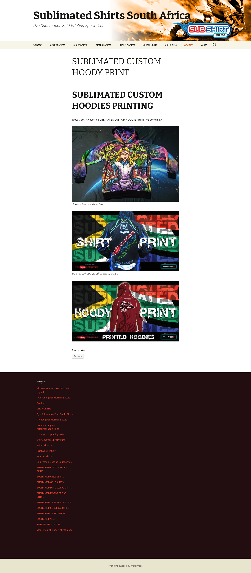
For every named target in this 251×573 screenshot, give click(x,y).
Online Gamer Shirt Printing (51, 439)
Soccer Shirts (150, 45)
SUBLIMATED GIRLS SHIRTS (50, 476)
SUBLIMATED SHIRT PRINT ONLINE (54, 502)
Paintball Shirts (103, 45)
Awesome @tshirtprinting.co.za (53, 397)
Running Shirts (127, 45)
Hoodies (188, 45)
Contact (37, 45)
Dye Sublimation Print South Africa (55, 414)
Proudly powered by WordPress (126, 565)
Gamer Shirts (80, 45)
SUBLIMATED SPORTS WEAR (51, 513)
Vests (204, 45)
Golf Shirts (171, 45)
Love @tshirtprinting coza (50, 434)
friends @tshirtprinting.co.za (52, 419)
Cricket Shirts (57, 45)
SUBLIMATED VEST (46, 518)
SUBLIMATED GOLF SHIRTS (50, 482)
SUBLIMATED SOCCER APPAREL (53, 507)
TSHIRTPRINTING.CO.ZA (49, 524)
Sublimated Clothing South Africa (54, 461)
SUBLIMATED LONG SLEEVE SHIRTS (54, 487)
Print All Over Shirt (46, 450)
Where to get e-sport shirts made (55, 529)
